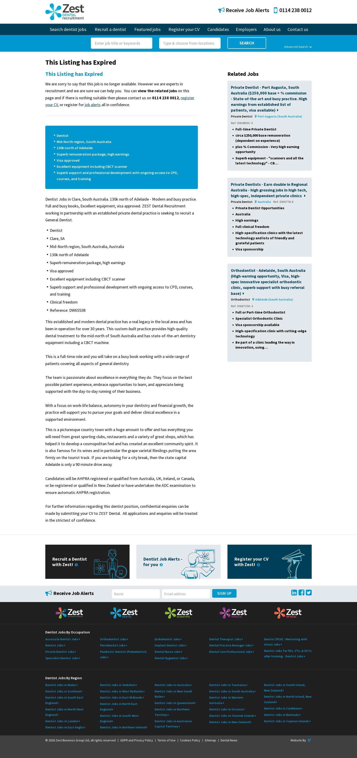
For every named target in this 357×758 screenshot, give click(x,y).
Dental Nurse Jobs (168, 652)
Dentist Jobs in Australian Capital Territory (173, 724)
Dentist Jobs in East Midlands (121, 697)
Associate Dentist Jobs (61, 639)
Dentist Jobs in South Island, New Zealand (284, 687)
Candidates (218, 29)
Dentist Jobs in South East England (64, 700)
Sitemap (210, 740)
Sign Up (224, 593)
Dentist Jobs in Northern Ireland (123, 727)
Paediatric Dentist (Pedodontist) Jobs (123, 654)
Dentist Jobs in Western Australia (226, 700)
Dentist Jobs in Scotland (63, 691)
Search (247, 43)
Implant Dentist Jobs (170, 645)
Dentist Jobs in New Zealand (229, 722)
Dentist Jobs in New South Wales (173, 694)
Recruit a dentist (110, 29)
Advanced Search (298, 47)
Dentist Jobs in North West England (64, 712)
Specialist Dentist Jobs (62, 658)
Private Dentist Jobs (59, 652)
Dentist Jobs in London (61, 721)
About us (272, 29)
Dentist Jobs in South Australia (231, 691)
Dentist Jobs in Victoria (226, 709)
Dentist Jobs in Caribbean (282, 708)
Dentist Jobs (54, 645)
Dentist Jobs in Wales (60, 685)
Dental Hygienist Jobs (170, 658)
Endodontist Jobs (167, 639)
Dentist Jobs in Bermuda (281, 715)
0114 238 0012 (293, 10)
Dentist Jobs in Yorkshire (117, 685)
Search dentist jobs (68, 29)
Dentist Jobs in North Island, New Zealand (287, 699)
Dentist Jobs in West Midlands (121, 691)
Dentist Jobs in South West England (119, 718)
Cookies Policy (190, 740)
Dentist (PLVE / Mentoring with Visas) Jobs (285, 642)
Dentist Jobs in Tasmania (227, 685)
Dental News (229, 740)
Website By (301, 740)
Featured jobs (147, 29)
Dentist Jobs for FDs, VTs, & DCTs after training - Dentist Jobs (288, 653)
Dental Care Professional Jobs (230, 652)
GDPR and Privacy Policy (136, 740)
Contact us (298, 29)
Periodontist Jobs (112, 645)
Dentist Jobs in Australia (172, 685)
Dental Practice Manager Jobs (230, 645)
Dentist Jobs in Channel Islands (231, 716)
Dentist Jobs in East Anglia (64, 727)
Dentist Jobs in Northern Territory (172, 712)
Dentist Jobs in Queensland (174, 703)
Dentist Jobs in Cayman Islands (286, 721)
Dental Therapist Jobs (225, 639)
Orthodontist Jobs (113, 639)
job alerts (93, 104)
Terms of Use (167, 740)
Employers (246, 29)
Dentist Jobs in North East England (119, 706)
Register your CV (183, 29)
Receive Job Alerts (243, 10)
